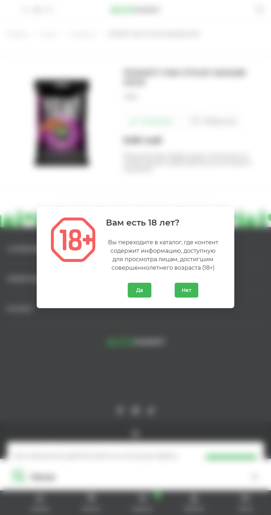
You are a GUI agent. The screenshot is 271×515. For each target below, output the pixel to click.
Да (139, 290)
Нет (186, 290)
